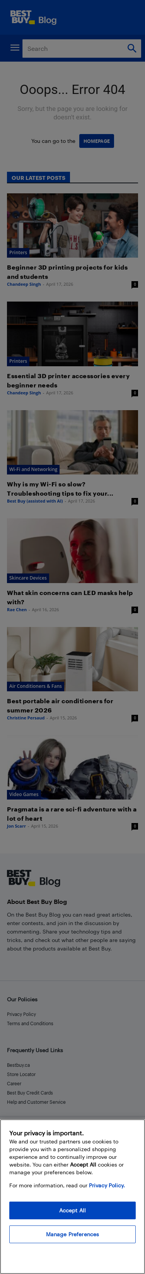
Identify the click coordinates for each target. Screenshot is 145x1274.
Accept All (72, 1210)
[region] (72, 1196)
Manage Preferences (72, 1234)
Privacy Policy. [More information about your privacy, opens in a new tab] (107, 1185)
